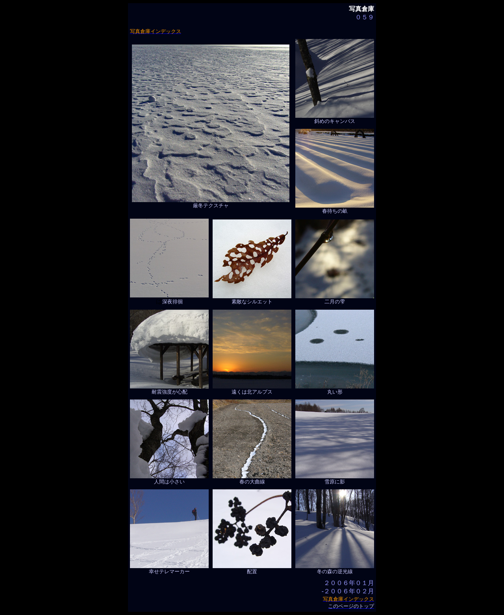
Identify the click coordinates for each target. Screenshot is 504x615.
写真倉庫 (361, 9)
